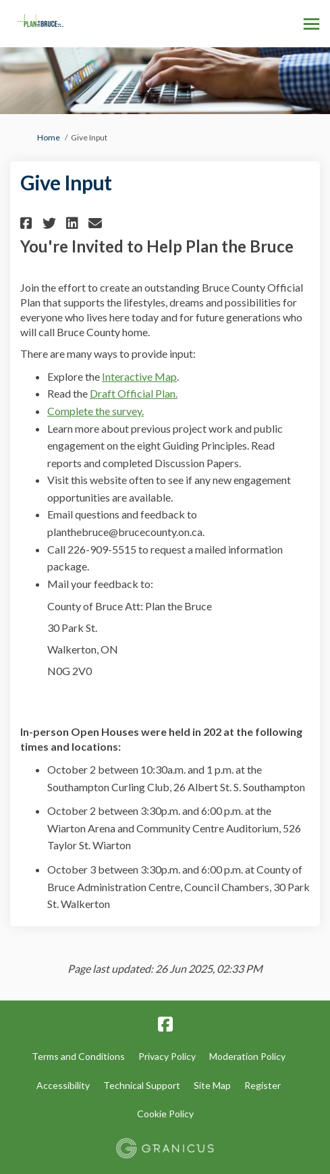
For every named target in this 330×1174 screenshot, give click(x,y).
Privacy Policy (167, 1056)
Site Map (212, 1085)
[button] (28, 223)
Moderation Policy (247, 1056)
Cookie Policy (165, 1113)
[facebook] (165, 1025)
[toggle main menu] (311, 24)
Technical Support (141, 1085)
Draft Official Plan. (133, 393)
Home (48, 137)
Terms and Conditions (78, 1056)
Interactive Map (139, 376)
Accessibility (63, 1085)
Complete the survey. (95, 410)
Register (262, 1085)
